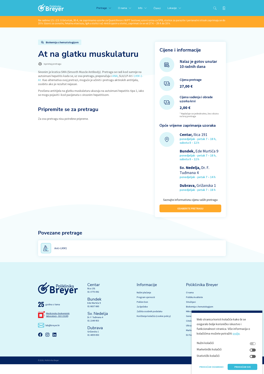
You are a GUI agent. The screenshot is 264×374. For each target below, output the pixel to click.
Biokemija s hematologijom (199, 316)
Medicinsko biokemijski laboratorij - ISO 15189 (58, 324)
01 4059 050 (93, 344)
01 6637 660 (93, 315)
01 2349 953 (93, 330)
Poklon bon (142, 311)
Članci (159, 8)
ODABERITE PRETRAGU (190, 209)
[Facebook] (40, 344)
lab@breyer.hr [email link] (52, 335)
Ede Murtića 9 (94, 312)
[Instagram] (47, 344)
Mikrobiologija (193, 321)
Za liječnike (142, 316)
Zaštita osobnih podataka (149, 321)
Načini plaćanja (144, 302)
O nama (190, 302)
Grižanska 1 (93, 341)
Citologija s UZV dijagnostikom (201, 330)
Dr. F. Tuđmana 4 (95, 327)
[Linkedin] (54, 344)
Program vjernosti (146, 307)
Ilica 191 (91, 298)
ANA (115, 77)
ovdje (236, 354)
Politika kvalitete (194, 307)
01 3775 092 (93, 301)
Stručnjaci (191, 311)
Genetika (190, 325)
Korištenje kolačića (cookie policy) (154, 325)
